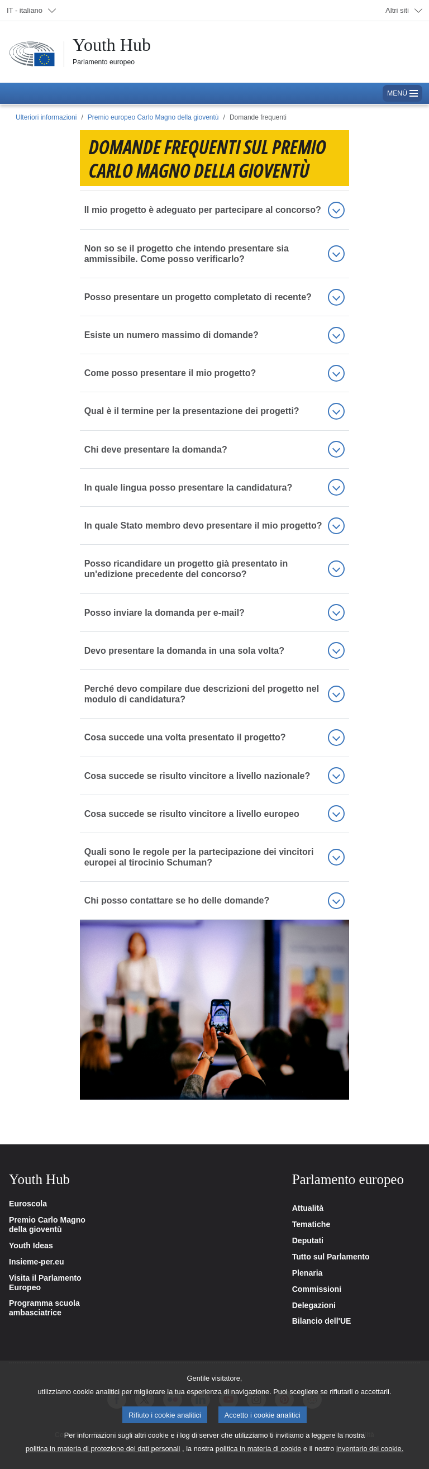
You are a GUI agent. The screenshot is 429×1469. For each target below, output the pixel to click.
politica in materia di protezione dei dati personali (103, 1448)
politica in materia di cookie (259, 1448)
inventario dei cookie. (369, 1448)
